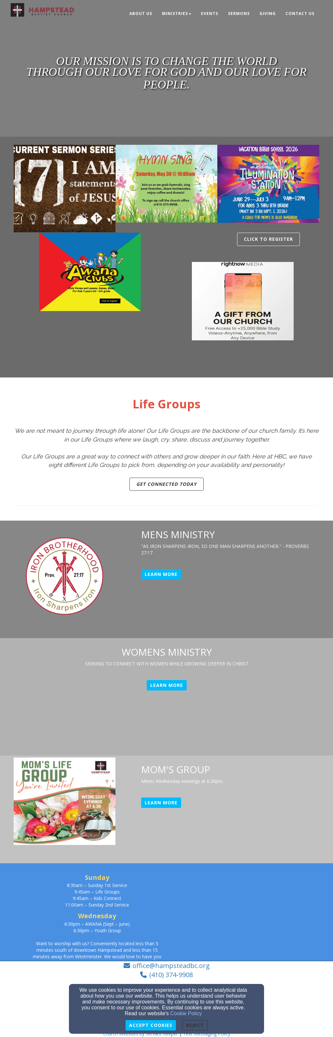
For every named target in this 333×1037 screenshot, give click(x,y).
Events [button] (209, 13)
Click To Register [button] (268, 239)
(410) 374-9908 (171, 974)
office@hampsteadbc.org (171, 965)
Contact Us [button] (300, 13)
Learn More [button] (161, 574)
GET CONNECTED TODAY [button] (166, 484)
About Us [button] (140, 13)
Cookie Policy (186, 1013)
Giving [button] (268, 13)
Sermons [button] (239, 13)
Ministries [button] (176, 13)
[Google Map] (263, 912)
